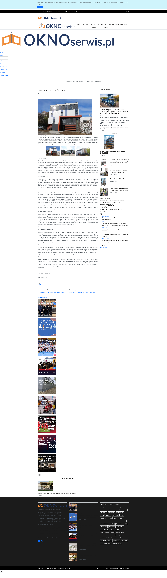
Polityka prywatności (70, 11)
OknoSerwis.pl (103, 268)
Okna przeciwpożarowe (106, 217)
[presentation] (38, 478)
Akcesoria (100, 24)
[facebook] (126, 11)
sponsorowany (119, 516)
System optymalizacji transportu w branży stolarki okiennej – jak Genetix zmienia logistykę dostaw (114, 120)
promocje (108, 519)
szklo (109, 513)
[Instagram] (42, 545)
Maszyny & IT (111, 25)
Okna (79, 24)
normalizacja (111, 516)
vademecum (113, 510)
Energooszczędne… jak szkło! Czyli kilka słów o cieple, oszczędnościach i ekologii (57, 497)
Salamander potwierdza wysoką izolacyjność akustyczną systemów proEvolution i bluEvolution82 (118, 179)
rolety (114, 513)
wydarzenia (115, 519)
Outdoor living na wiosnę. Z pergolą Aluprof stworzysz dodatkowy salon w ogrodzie (88, 559)
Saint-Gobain (120, 530)
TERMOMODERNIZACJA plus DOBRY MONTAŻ (111, 547)
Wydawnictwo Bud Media (117, 541)
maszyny (125, 513)
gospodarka (103, 513)
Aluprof (120, 522)
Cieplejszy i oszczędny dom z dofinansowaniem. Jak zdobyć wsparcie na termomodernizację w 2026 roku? (88, 519)
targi (111, 522)
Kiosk (63, 11)
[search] (128, 27)
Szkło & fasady (106, 26)
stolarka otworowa (104, 536)
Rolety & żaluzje (93, 26)
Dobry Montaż (103, 538)
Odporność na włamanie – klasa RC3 (110, 215)
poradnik (125, 527)
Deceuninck (112, 538)
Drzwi (83, 24)
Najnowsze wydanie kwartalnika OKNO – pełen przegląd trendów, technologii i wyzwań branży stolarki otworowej (119, 169)
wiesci (39, 288)
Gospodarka (119, 24)
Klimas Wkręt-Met (120, 536)
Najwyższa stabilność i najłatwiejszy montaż (112, 213)
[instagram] (128, 11)
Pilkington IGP (116, 544)
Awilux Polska (103, 530)
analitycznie (103, 516)
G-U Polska (123, 524)
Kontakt (83, 11)
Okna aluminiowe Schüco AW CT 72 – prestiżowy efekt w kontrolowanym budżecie (88, 549)
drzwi (106, 508)
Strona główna (57, 11)
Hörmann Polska (104, 533)
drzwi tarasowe (115, 524)
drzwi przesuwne (104, 527)
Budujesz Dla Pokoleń (122, 538)
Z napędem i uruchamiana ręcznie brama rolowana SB (51, 296)
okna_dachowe (103, 522)
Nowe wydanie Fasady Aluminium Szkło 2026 (112, 161)
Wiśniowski (124, 544)
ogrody (102, 519)
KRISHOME (103, 544)
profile (119, 513)
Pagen (111, 533)
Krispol (117, 533)
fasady (121, 519)
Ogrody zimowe (126, 25)
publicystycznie (104, 510)
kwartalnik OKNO (104, 541)
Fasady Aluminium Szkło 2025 (117, 187)
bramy (119, 510)
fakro (115, 522)
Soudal (109, 544)
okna (101, 508)
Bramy (88, 24)
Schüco (112, 527)
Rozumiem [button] (39, 7)
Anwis (108, 524)
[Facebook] (39, 545)
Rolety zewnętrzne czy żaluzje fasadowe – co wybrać (82, 296)
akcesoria (117, 508)
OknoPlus (118, 527)
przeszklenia (112, 530)
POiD (112, 536)
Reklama (78, 11)
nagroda (102, 524)
